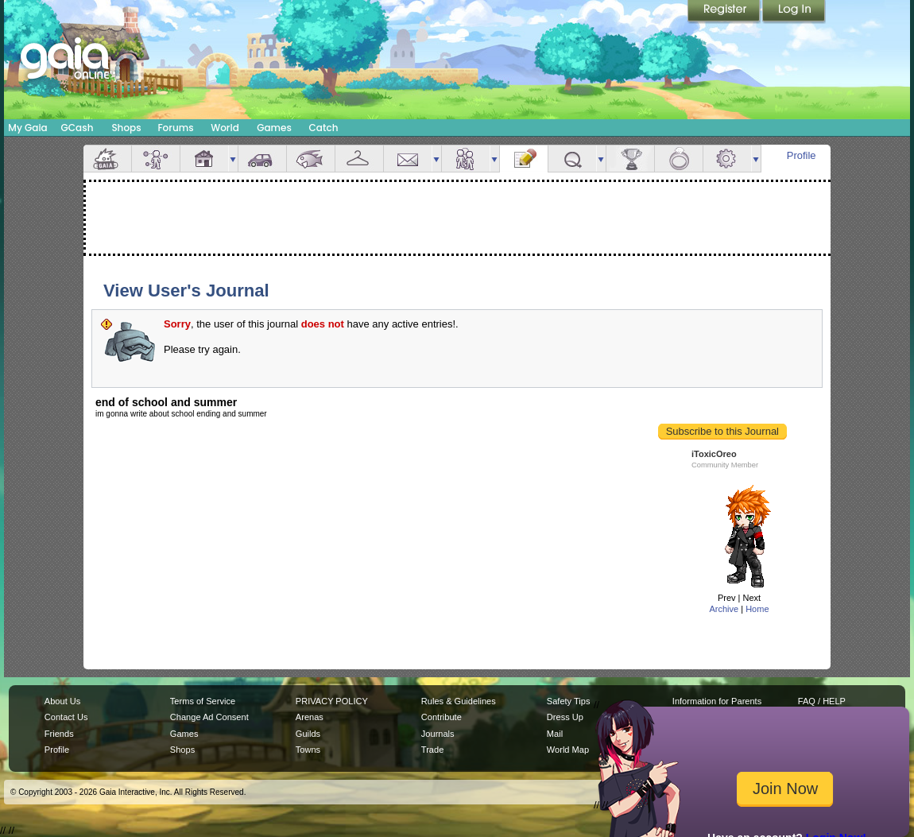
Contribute (441, 717)
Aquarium (311, 158)
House (204, 158)
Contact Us (66, 717)
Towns (308, 749)
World (225, 127)
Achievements (630, 158)
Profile (801, 155)
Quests (572, 158)
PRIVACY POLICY (332, 701)
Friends (466, 158)
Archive (723, 609)
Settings (727, 158)
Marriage (679, 158)
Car (262, 158)
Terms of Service (202, 701)
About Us (62, 701)
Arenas (309, 717)
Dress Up (565, 717)
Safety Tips (569, 701)
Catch (324, 127)
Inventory (359, 158)
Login (794, 12)
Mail (408, 158)
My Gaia (27, 127)
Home (757, 609)
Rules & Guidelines (458, 701)
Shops (126, 127)
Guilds (308, 733)
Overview (107, 158)
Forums (175, 127)
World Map (568, 749)
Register (724, 12)
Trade (432, 749)
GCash (77, 127)
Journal (524, 158)
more (233, 158)
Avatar (156, 158)
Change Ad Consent (209, 717)
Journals (438, 733)
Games (274, 127)
